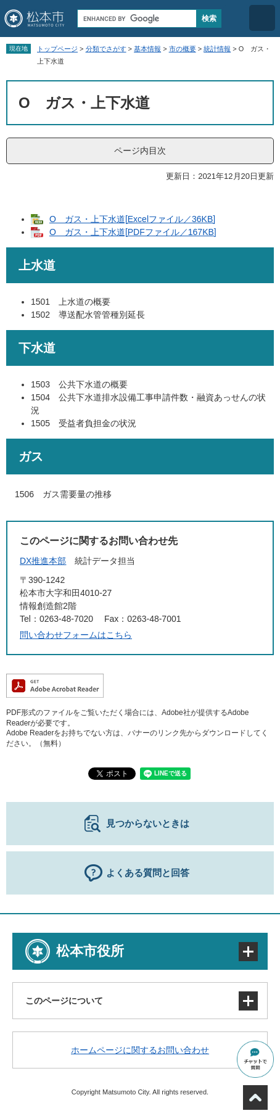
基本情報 (147, 48)
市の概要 (182, 48)
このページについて (64, 1001)
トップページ (57, 48)
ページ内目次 (140, 150)
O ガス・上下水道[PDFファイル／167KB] (132, 232)
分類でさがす (106, 48)
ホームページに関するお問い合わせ (140, 1050)
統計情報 (217, 48)
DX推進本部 (43, 561)
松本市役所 (90, 951)
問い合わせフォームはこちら (76, 635)
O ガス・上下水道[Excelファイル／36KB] (132, 219)
